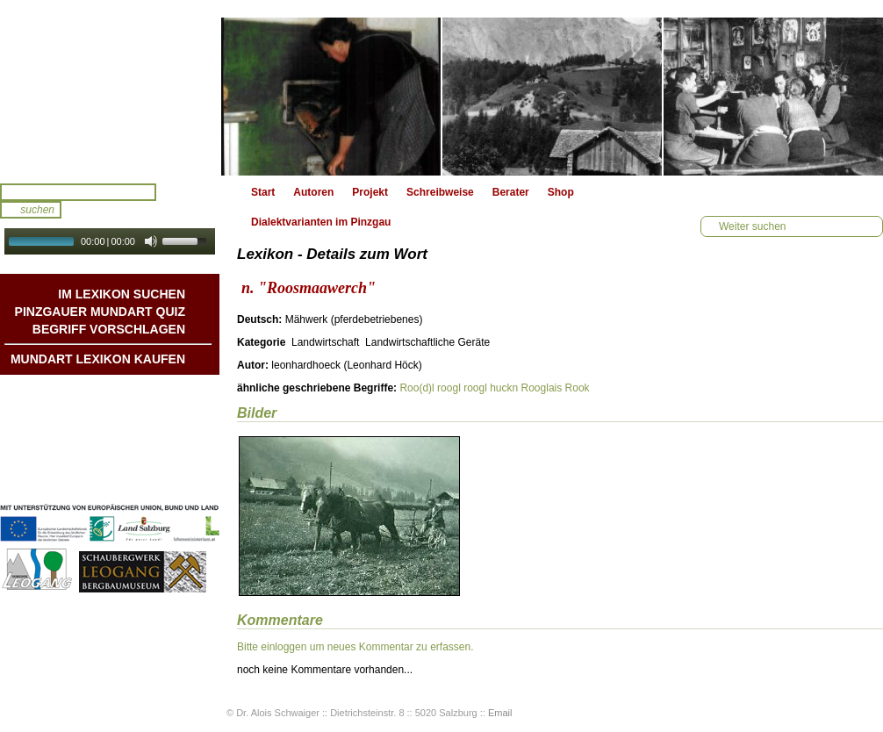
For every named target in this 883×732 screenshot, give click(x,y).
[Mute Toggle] (151, 241)
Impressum (157, 462)
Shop (561, 192)
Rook (577, 388)
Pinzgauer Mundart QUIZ (100, 312)
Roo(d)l (416, 388)
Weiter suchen (752, 226)
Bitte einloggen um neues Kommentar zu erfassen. (355, 647)
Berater (510, 192)
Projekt (370, 192)
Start (263, 192)
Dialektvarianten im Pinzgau (321, 222)
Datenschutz (154, 480)
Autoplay (121, 260)
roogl (449, 388)
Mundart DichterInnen (130, 392)
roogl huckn (490, 388)
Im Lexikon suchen (121, 294)
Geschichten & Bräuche (126, 410)
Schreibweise (440, 192)
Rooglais (542, 388)
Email (500, 712)
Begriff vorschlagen (108, 329)
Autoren (313, 192)
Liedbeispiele (151, 427)
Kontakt (165, 445)
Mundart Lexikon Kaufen (98, 359)
